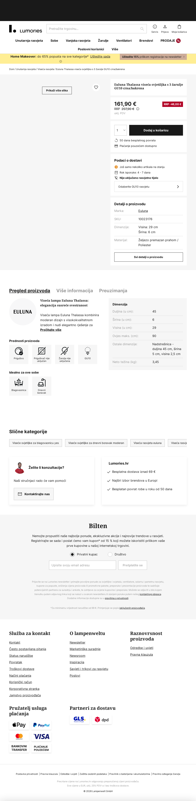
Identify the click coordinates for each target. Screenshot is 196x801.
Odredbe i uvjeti (141, 648)
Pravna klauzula (141, 654)
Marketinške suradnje (85, 649)
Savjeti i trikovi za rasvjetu (89, 669)
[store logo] (25, 12)
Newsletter (77, 642)
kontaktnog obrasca (150, 594)
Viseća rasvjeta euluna (148, 426)
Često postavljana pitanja (27, 649)
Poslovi (75, 675)
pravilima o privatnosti (116, 598)
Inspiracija (77, 662)
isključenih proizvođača (132, 608)
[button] (96, 71)
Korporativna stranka (24, 689)
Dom (11, 52)
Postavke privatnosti (27, 774)
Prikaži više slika (57, 74)
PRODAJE (171, 24)
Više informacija (74, 274)
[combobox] (97, 12)
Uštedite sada (100, 40)
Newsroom (77, 656)
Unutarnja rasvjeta (26, 52)
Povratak (15, 662)
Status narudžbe (21, 656)
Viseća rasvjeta (46, 52)
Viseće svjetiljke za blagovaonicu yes (35, 426)
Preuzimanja (113, 274)
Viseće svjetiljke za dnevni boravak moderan (96, 426)
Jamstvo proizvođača (25, 695)
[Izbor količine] (120, 113)
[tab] (29, 274)
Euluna (143, 194)
